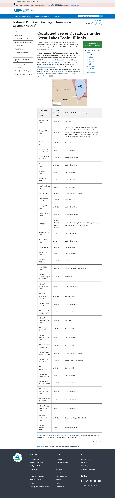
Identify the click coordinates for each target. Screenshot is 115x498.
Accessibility (34, 459)
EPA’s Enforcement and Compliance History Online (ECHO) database (58, 435)
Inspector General (62, 462)
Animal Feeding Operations (23, 42)
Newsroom (59, 469)
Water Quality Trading (22, 71)
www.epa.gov (58, 4)
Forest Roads (19, 49)
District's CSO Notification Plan (54, 71)
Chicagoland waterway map (46, 67)
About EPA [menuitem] (56, 16)
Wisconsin (91, 68)
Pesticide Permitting (21, 64)
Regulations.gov (61, 476)
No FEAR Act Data (36, 480)
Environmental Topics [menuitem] (23, 16)
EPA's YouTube (91, 481)
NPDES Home (19, 32)
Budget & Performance (38, 466)
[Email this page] (100, 23)
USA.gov (58, 483)
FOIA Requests (86, 466)
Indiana (91, 57)
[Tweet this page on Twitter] (96, 23)
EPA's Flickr (95, 481)
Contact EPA (85, 459)
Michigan (91, 59)
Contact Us (97, 21)
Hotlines (84, 462)
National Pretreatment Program (22, 60)
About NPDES (19, 35)
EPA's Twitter (86, 481)
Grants (32, 473)
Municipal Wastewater (22, 56)
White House (60, 487)
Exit (51, 76)
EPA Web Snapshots (37, 476)
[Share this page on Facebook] (92, 23)
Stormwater (18, 67)
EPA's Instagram (99, 481)
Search (101, 16)
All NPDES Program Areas (23, 39)
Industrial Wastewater (22, 52)
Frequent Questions (88, 469)
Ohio (90, 64)
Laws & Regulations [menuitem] (42, 16)
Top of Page (97, 441)
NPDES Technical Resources (23, 74)
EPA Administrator (36, 462)
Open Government (62, 473)
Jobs (57, 466)
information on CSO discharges (58, 62)
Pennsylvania (92, 66)
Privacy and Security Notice (39, 487)
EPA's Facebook (82, 481)
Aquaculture (19, 46)
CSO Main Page (91, 72)
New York (91, 61)
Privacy (32, 483)
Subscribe (59, 480)
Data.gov (59, 459)
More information (75, 5)
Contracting (34, 469)
